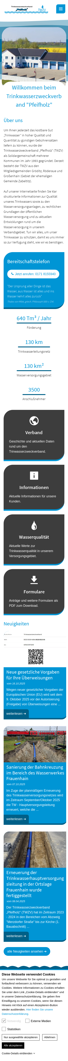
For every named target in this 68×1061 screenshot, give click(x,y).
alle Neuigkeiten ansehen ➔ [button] (27, 951)
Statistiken (15, 1029)
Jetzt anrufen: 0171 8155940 (33, 274)
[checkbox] (4, 1021)
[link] (26, 9)
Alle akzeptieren (13, 1045)
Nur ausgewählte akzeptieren (21, 1037)
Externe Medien (41, 1021)
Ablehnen (49, 1037)
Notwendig (15, 1021)
